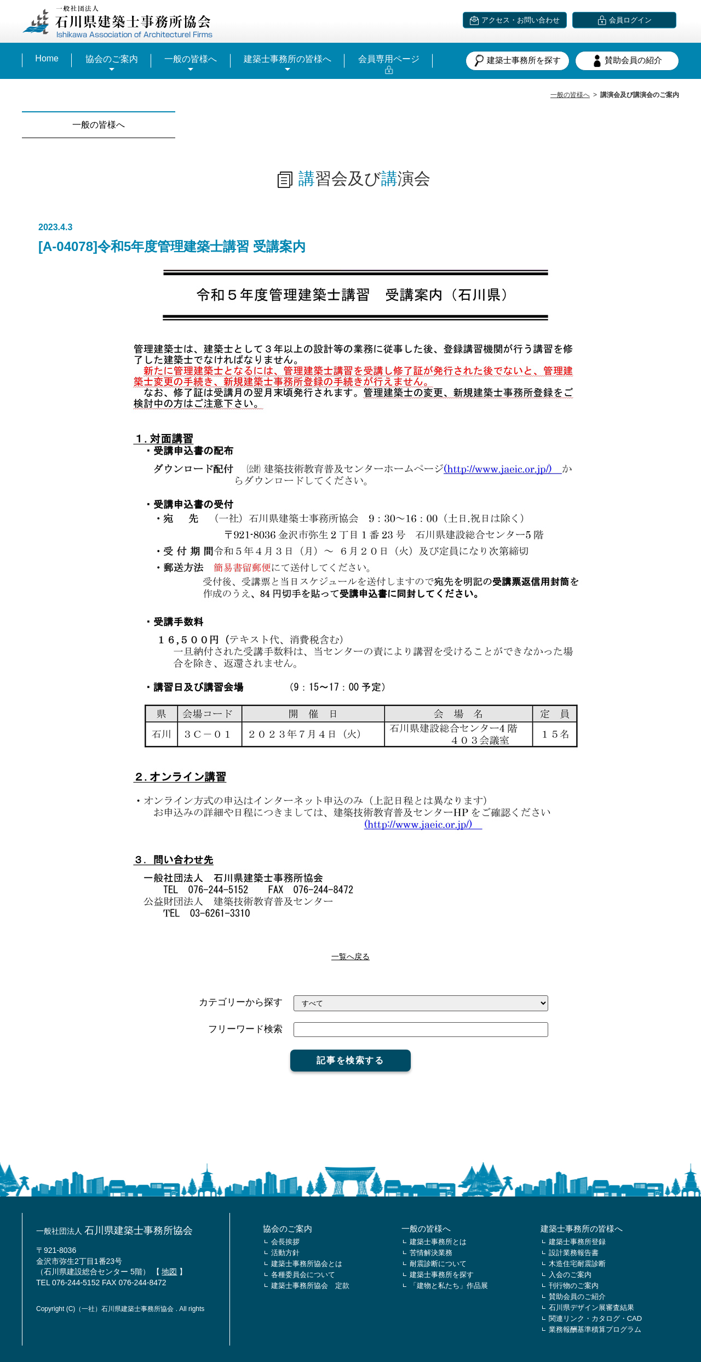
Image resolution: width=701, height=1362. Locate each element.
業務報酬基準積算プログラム (595, 1329)
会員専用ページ (389, 59)
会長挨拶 (285, 1242)
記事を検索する (350, 1060)
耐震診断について (438, 1264)
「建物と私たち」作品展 (449, 1285)
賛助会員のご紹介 (577, 1296)
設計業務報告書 (574, 1253)
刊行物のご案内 (574, 1285)
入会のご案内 (570, 1274)
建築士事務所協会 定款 (310, 1285)
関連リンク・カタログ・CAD (595, 1318)
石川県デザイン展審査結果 (591, 1307)
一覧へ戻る (350, 956)
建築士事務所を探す (517, 60)
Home (47, 58)
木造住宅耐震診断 (577, 1264)
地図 (169, 1271)
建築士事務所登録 (577, 1242)
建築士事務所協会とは (306, 1264)
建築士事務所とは (438, 1242)
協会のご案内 (111, 59)
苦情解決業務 (431, 1253)
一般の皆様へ (190, 59)
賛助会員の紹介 (627, 60)
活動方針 (285, 1253)
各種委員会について (303, 1274)
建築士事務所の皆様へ (287, 59)
